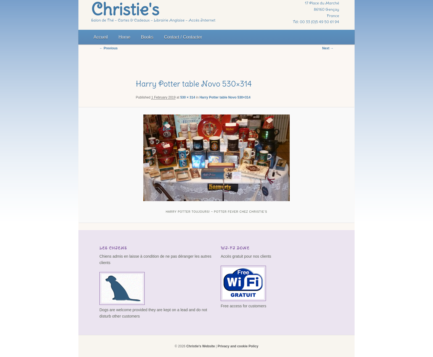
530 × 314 (187, 97)
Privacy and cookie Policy (238, 346)
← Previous (108, 48)
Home (124, 37)
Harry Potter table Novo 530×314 (224, 97)
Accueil (101, 37)
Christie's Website (200, 346)
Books (147, 37)
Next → (328, 48)
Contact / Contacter (183, 37)
